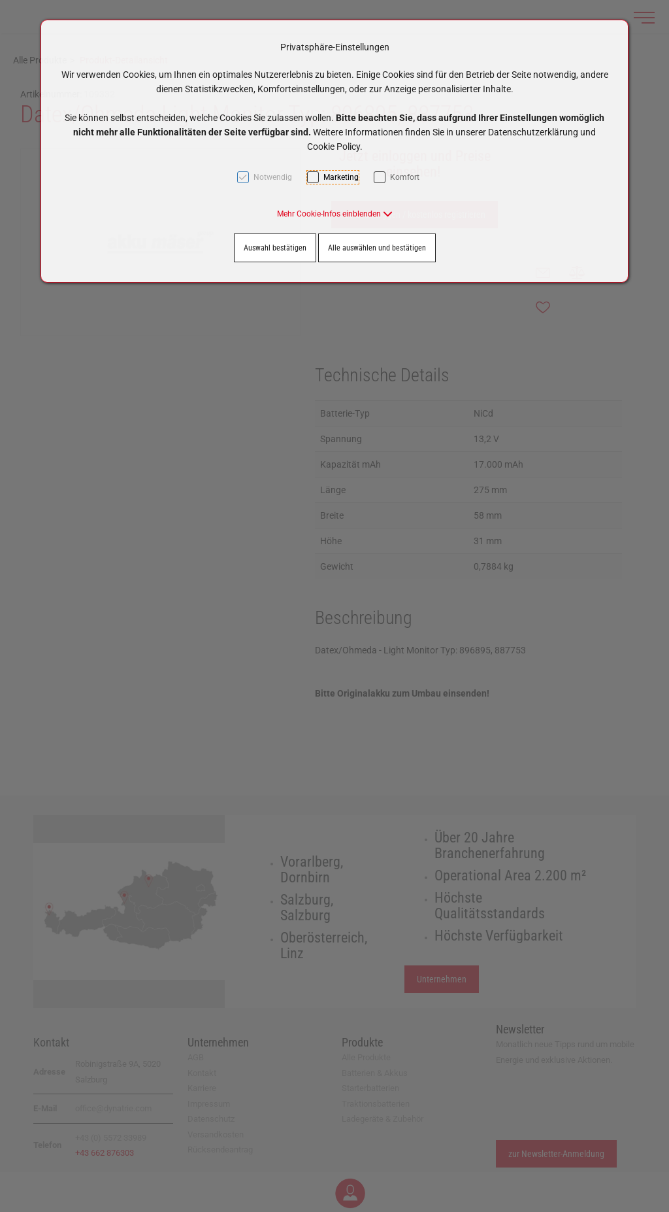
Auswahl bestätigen (275, 247)
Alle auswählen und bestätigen (377, 247)
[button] (335, 213)
